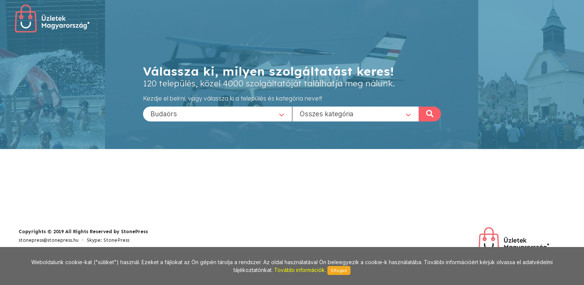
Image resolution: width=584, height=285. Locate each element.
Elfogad (339, 270)
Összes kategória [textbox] (326, 113)
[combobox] (217, 113)
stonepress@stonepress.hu (49, 240)
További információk (299, 270)
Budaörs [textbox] (163, 113)
